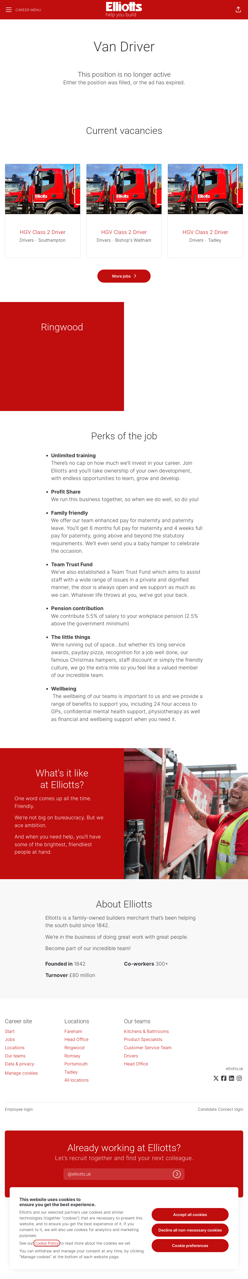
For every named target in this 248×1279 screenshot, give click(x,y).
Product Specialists (143, 1039)
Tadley (71, 1072)
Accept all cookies (190, 1214)
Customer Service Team (147, 1047)
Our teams (15, 1055)
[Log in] (177, 1174)
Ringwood (74, 1047)
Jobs (10, 1039)
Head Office (76, 1039)
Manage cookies (21, 1073)
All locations (76, 1080)
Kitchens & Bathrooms (146, 1031)
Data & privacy (19, 1063)
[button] (238, 9)
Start (10, 1031)
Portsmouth (76, 1063)
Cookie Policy (46, 1243)
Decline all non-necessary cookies (190, 1230)
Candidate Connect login (220, 1109)
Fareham (73, 1031)
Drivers (131, 1055)
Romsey (72, 1055)
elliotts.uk (234, 1068)
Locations (14, 1047)
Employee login (19, 1109)
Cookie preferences (190, 1245)
